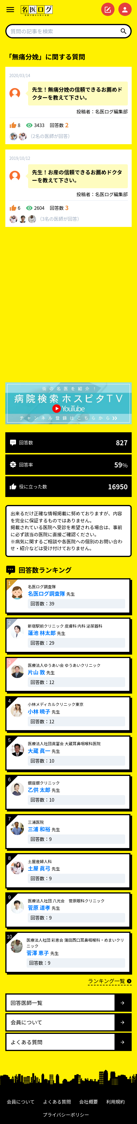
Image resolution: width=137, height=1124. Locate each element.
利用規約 (115, 1101)
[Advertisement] (68, 306)
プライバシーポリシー (66, 1114)
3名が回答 (59, 218)
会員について (21, 1101)
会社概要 (88, 1101)
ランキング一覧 (110, 981)
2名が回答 (50, 136)
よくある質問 (57, 1101)
